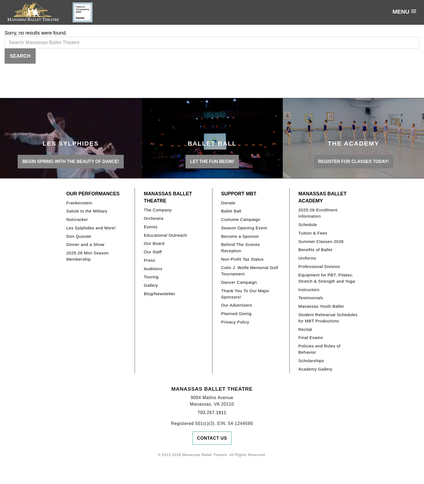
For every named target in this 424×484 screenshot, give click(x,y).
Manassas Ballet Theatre (168, 197)
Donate (228, 203)
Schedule (307, 224)
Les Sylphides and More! (91, 228)
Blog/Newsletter (159, 293)
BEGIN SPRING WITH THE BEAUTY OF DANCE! (70, 161)
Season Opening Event (244, 228)
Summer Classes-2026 (321, 241)
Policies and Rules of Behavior (319, 349)
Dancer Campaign (239, 282)
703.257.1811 (212, 412)
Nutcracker (77, 219)
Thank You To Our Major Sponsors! (245, 293)
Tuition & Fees (312, 233)
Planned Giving (236, 313)
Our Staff (153, 251)
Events (150, 226)
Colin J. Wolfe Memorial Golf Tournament (249, 270)
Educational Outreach (165, 235)
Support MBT (238, 193)
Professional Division (319, 266)
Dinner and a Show (85, 244)
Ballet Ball (231, 211)
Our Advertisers (236, 305)
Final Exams (310, 337)
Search (20, 56)
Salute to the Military (86, 211)
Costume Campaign (241, 219)
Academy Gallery (315, 369)
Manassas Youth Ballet (321, 306)
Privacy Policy (235, 322)
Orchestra (153, 218)
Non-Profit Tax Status (242, 259)
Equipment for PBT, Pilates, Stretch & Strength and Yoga (326, 278)
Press (149, 260)
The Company (158, 210)
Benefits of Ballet (315, 249)
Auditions (153, 268)
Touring (151, 277)
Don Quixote (78, 236)
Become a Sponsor (240, 236)
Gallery (151, 285)
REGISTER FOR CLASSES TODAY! (353, 161)
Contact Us (212, 438)
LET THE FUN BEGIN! (212, 161)
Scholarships (311, 360)
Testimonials (310, 297)
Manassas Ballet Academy (322, 197)
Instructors (309, 289)
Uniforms (307, 258)
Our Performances (93, 193)
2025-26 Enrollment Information (318, 213)
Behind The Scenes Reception (240, 247)
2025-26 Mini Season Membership (87, 256)
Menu (400, 11)
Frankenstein (79, 203)
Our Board (154, 243)
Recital (305, 329)
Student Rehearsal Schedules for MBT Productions (328, 317)
